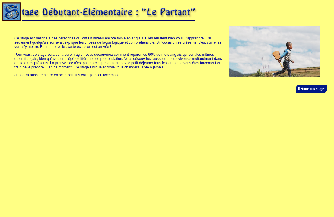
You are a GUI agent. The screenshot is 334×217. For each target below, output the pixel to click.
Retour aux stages (311, 88)
